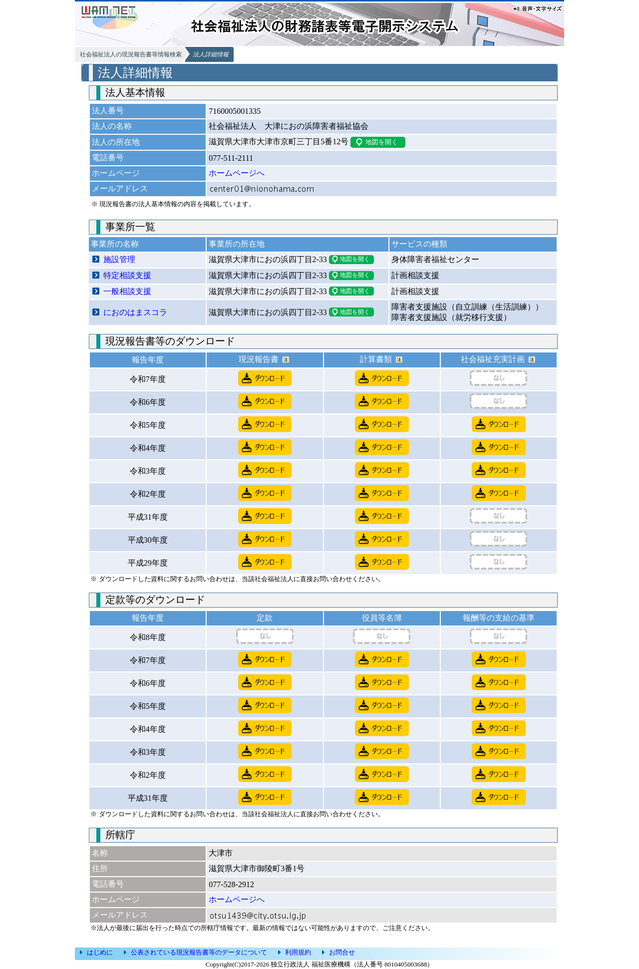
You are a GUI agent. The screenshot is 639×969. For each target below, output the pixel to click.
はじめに (100, 952)
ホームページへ (237, 173)
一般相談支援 (127, 291)
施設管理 (119, 259)
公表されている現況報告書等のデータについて (199, 952)
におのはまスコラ (135, 312)
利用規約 (298, 952)
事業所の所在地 (237, 244)
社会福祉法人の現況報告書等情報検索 (131, 54)
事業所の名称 (115, 244)
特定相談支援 (127, 275)
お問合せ (342, 952)
